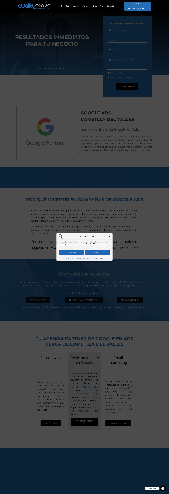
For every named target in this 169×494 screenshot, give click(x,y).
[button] (109, 236)
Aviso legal (99, 258)
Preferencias (97, 253)
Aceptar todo (71, 253)
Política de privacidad (89, 258)
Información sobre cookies (74, 258)
